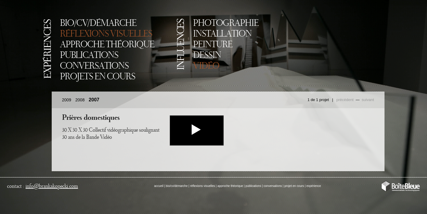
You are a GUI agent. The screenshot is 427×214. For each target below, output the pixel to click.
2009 (66, 99)
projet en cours (294, 186)
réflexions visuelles (202, 186)
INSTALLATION (222, 34)
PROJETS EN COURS (97, 77)
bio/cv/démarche (176, 186)
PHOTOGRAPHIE (226, 23)
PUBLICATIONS (89, 55)
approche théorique (230, 186)
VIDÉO (206, 66)
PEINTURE (212, 45)
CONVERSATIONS (94, 66)
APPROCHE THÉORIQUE (107, 45)
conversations (273, 186)
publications (253, 186)
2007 (94, 99)
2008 (80, 99)
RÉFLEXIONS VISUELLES (106, 34)
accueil (158, 186)
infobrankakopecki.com (52, 186)
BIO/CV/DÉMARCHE (98, 23)
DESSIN (207, 55)
